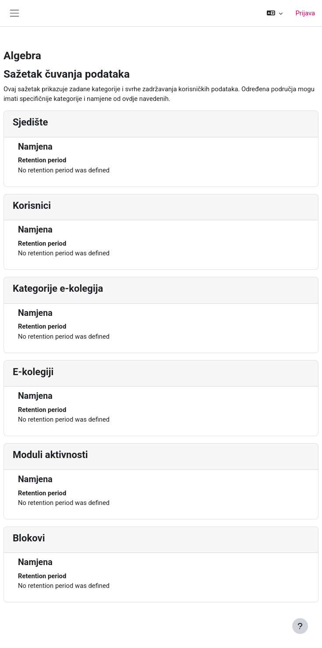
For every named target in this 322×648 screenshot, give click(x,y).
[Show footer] (300, 626)
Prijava (305, 13)
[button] (274, 13)
